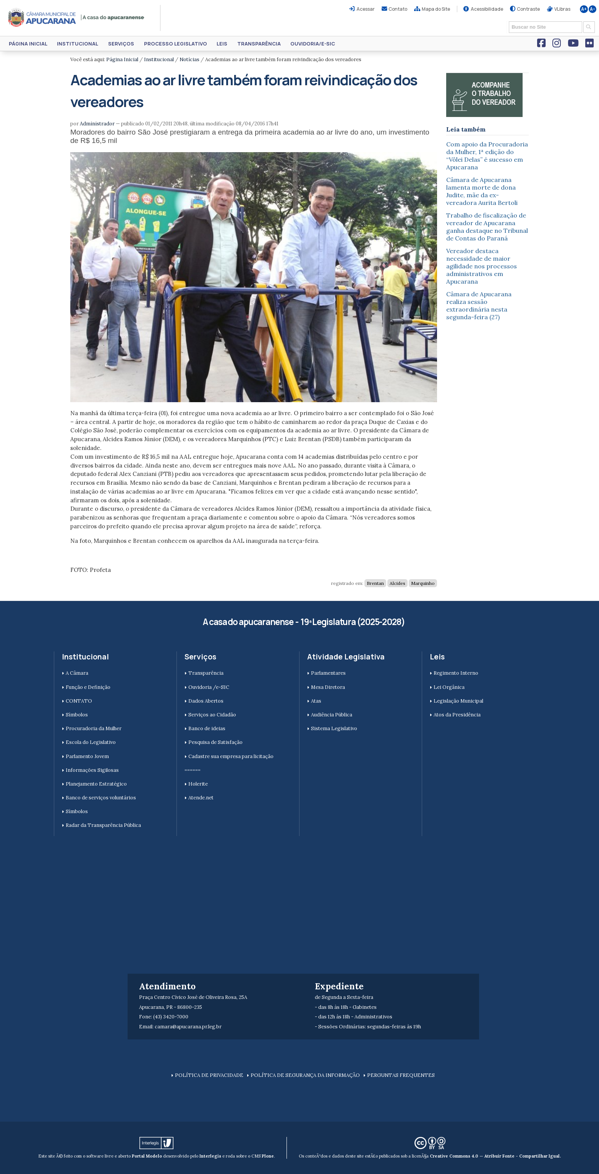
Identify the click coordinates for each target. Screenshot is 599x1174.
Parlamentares (328, 673)
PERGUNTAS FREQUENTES (401, 1075)
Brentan (375, 583)
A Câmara (77, 673)
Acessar (365, 9)
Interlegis (210, 1156)
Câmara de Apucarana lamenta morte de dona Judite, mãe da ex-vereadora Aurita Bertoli (482, 191)
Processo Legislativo (175, 43)
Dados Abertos (205, 701)
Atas (316, 701)
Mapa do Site (436, 9)
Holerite (198, 784)
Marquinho (423, 583)
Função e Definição (88, 687)
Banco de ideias (206, 728)
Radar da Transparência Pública (103, 825)
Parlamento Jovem (87, 756)
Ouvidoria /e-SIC (208, 687)
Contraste (528, 9)
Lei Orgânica (449, 687)
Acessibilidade (487, 9)
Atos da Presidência (457, 714)
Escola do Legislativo (91, 742)
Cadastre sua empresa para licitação (231, 756)
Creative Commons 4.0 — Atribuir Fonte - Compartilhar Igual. (495, 1156)
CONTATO (79, 701)
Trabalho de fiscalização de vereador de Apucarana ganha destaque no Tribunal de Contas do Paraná (487, 226)
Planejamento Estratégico (96, 784)
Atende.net (201, 797)
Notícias (189, 59)
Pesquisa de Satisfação (215, 742)
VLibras (562, 9)
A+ (584, 9)
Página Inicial (28, 43)
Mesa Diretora (328, 687)
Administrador (97, 123)
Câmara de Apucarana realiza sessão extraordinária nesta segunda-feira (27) (479, 305)
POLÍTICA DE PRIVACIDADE (209, 1075)
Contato (398, 9)
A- (592, 9)
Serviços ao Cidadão (212, 714)
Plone (268, 1156)
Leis (222, 43)
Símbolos (77, 714)
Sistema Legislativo (334, 728)
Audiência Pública (331, 714)
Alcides (397, 583)
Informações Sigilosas (92, 770)
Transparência (259, 43)
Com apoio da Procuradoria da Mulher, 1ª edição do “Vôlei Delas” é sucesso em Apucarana (487, 155)
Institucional (77, 43)
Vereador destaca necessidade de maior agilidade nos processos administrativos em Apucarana (481, 266)
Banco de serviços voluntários (101, 797)
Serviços (121, 43)
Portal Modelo (147, 1156)
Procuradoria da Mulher (93, 728)
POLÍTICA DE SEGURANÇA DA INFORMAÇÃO (305, 1075)
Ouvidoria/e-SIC (312, 43)
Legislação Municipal (458, 701)
